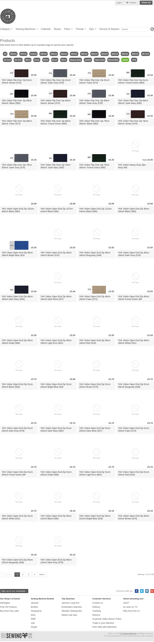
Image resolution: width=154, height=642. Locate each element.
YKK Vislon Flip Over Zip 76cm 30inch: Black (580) (94, 122)
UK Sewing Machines (128, 633)
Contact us (97, 603)
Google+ (152, 591)
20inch (54, 54)
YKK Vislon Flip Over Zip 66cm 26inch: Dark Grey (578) (94, 101)
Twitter (142, 591)
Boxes (57, 29)
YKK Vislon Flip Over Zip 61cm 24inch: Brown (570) (17, 81)
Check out (146, 3)
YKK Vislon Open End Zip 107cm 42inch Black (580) (57, 210)
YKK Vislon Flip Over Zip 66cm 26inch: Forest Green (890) (56, 122)
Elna (33, 615)
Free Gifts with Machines (104, 627)
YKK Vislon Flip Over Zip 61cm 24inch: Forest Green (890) (133, 81)
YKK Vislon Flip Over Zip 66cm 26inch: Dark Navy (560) (133, 101)
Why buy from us (131, 611)
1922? (126, 603)
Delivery (96, 607)
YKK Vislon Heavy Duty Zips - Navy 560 (132, 166)
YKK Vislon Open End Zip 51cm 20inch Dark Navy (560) (56, 429)
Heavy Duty (75, 60)
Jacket (88, 60)
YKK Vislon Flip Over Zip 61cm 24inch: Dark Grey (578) (56, 81)
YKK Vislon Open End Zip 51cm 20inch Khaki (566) (56, 473)
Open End (99, 60)
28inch (94, 54)
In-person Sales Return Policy (107, 619)
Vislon (125, 60)
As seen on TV (130, 607)
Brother (34, 607)
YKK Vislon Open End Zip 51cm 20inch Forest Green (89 (17, 473)
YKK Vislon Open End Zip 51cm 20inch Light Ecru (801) (94, 473)
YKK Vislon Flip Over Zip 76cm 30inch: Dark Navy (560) (56, 166)
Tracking (96, 611)
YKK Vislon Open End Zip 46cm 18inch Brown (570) (56, 254)
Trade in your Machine (103, 623)
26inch (84, 54)
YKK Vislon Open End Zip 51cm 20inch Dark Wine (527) (94, 429)
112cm (33, 54)
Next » (42, 574)
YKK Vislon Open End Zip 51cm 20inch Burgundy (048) (133, 385)
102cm (13, 54)
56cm (45, 60)
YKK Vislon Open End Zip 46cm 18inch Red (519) (94, 341)
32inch (115, 54)
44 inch (18, 60)
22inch (64, 54)
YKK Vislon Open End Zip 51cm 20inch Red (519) (133, 473)
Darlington (5, 603)
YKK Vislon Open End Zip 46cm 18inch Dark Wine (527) (56, 297)
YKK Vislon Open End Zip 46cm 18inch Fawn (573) (94, 297)
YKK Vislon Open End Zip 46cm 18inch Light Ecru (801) (56, 341)
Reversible (113, 60)
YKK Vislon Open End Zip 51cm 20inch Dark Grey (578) (17, 429)
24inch (74, 54)
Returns (96, 615)
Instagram (147, 591)
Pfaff (33, 619)
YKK (134, 60)
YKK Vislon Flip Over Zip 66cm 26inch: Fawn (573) (17, 122)
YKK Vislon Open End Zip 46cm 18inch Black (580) (133, 210)
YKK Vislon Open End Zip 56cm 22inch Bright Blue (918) (94, 517)
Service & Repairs (109, 29)
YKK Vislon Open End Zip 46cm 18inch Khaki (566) (17, 341)
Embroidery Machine (72, 607)
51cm (36, 60)
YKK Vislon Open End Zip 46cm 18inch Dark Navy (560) (17, 297)
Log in (119, 3)
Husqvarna (36, 611)
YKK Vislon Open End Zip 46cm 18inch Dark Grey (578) (133, 254)
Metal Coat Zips (69, 615)
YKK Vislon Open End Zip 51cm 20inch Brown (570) (94, 385)
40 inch (145, 54)
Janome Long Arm (71, 603)
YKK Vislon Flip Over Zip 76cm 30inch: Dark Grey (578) (17, 166)
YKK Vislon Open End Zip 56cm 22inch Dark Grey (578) (56, 561)
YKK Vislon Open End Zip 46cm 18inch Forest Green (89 (133, 297)
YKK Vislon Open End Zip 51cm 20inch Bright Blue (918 (56, 385)
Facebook (136, 591)
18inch (43, 54)
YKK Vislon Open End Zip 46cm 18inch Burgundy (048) (94, 254)
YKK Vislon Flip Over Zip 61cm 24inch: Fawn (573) (94, 81)
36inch (135, 54)
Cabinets (46, 29)
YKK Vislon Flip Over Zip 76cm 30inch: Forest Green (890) (94, 166)
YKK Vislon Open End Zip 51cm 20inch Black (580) (17, 385)
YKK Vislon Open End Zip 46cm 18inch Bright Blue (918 (17, 254)
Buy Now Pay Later (9, 611)
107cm (23, 54)
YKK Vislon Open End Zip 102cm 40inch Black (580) (18, 210)
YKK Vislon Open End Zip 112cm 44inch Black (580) (95, 210)
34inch (125, 54)
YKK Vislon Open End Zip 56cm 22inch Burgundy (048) (17, 561)
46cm (27, 60)
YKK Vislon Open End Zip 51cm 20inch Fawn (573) (133, 429)
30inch (104, 54)
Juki (33, 623)
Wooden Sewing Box (72, 611)
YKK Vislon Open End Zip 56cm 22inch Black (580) (56, 517)
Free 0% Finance (8, 607)
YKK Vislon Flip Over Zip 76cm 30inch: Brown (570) (133, 122)
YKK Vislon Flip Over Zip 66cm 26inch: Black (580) (17, 101)
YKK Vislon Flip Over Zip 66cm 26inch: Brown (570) (56, 101)
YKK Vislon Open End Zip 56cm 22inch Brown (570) (133, 517)
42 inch (7, 60)
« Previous (7, 574)
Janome (35, 603)
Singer (34, 627)
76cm (63, 60)
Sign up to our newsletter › (14, 591)
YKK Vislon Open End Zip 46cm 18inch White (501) (133, 341)
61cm (54, 60)
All (5, 54)
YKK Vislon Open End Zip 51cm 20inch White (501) (17, 517)
